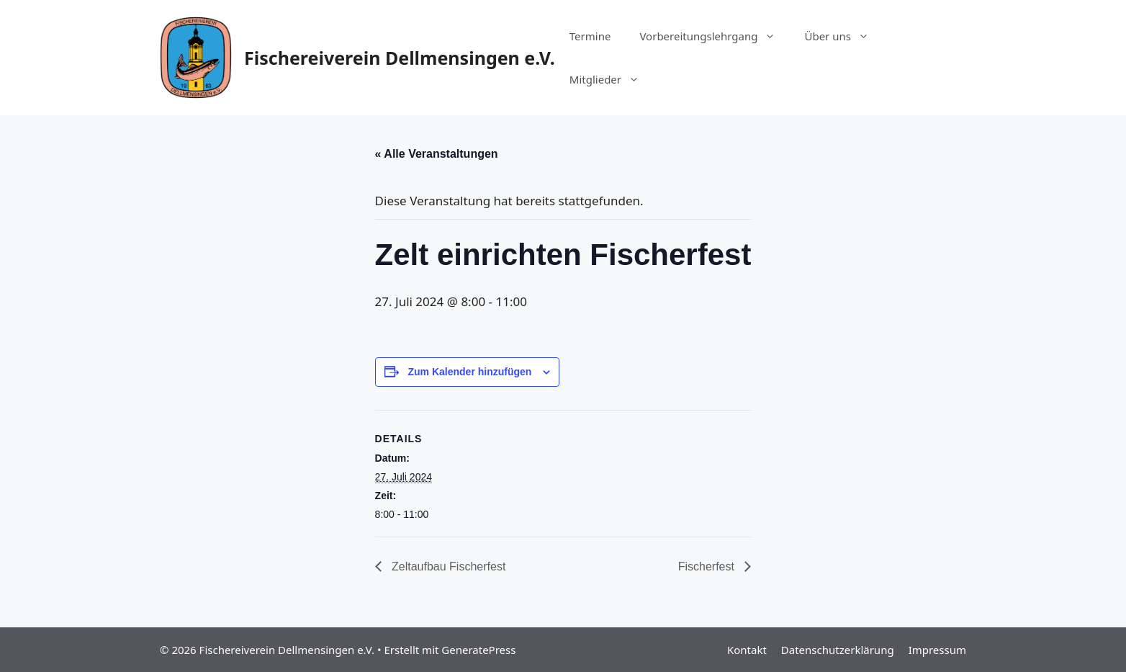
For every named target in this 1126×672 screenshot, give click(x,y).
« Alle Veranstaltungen (436, 154)
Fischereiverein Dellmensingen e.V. (399, 57)
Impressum (937, 649)
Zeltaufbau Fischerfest (447, 566)
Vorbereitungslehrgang (714, 36)
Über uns (843, 36)
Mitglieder (611, 79)
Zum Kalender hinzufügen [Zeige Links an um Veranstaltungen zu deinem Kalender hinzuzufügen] (469, 371)
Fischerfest (708, 566)
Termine (590, 36)
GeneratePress (478, 649)
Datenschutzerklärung (837, 649)
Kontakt (747, 649)
